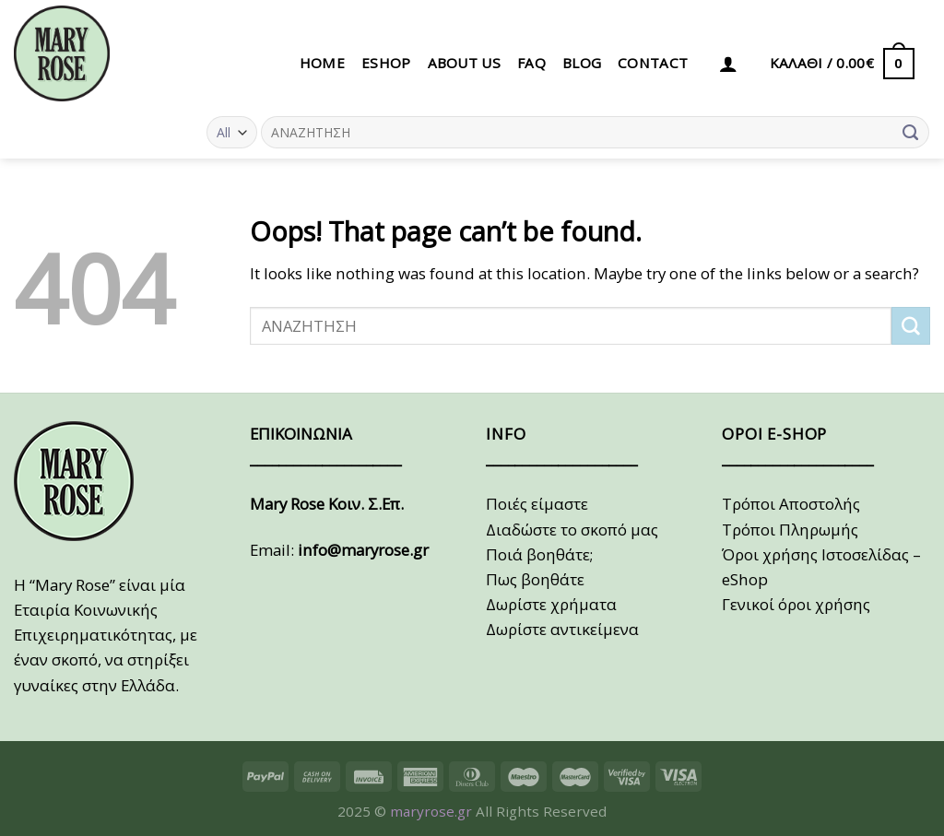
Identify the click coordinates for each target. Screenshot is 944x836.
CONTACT (653, 62)
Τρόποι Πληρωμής (790, 529)
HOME (322, 62)
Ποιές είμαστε (537, 503)
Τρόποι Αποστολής (791, 503)
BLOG (581, 62)
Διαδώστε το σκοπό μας (572, 529)
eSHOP (386, 62)
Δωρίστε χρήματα (551, 604)
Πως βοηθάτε (535, 579)
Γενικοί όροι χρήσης (796, 604)
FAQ (531, 62)
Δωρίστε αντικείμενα (562, 629)
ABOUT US (464, 62)
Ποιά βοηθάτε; (539, 554)
